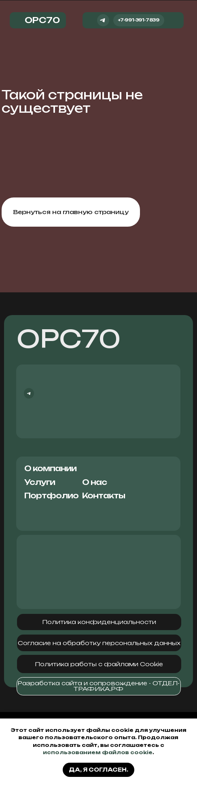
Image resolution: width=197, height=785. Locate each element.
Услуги (39, 482)
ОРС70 (69, 338)
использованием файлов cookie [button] (98, 752)
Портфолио (51, 495)
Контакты (103, 495)
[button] (99, 622)
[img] (174, 20)
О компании (50, 468)
